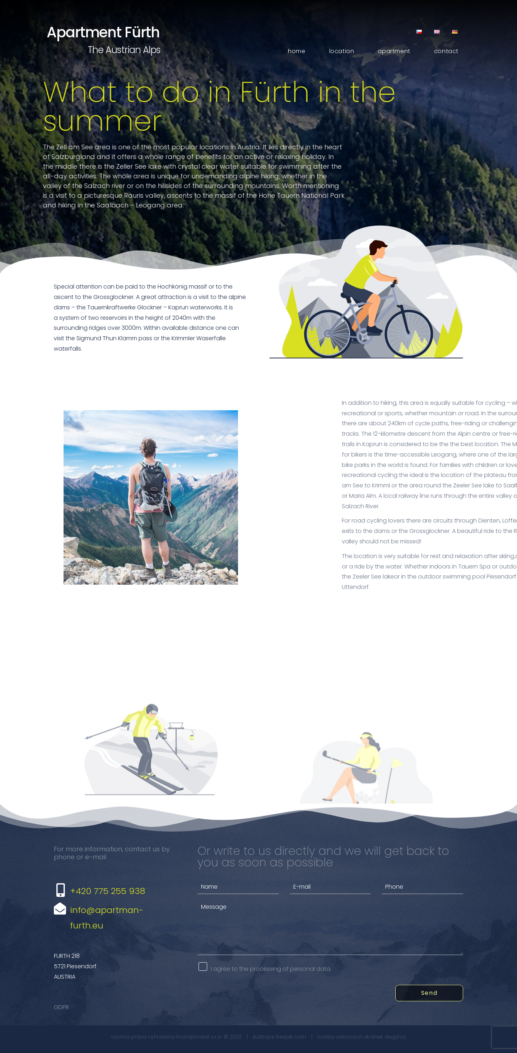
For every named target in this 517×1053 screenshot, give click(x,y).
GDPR (61, 1007)
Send (429, 993)
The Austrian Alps (124, 49)
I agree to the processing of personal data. (271, 969)
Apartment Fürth (103, 32)
